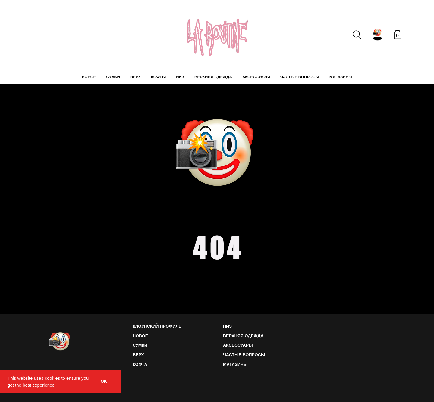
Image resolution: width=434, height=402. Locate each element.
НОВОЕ (89, 77)
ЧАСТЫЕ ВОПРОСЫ (299, 77)
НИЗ (180, 77)
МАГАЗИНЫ (340, 77)
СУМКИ (113, 77)
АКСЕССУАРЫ (256, 77)
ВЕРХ (135, 77)
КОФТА (140, 364)
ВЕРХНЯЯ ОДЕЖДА (213, 77)
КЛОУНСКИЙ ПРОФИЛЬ (157, 326)
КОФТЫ (158, 77)
